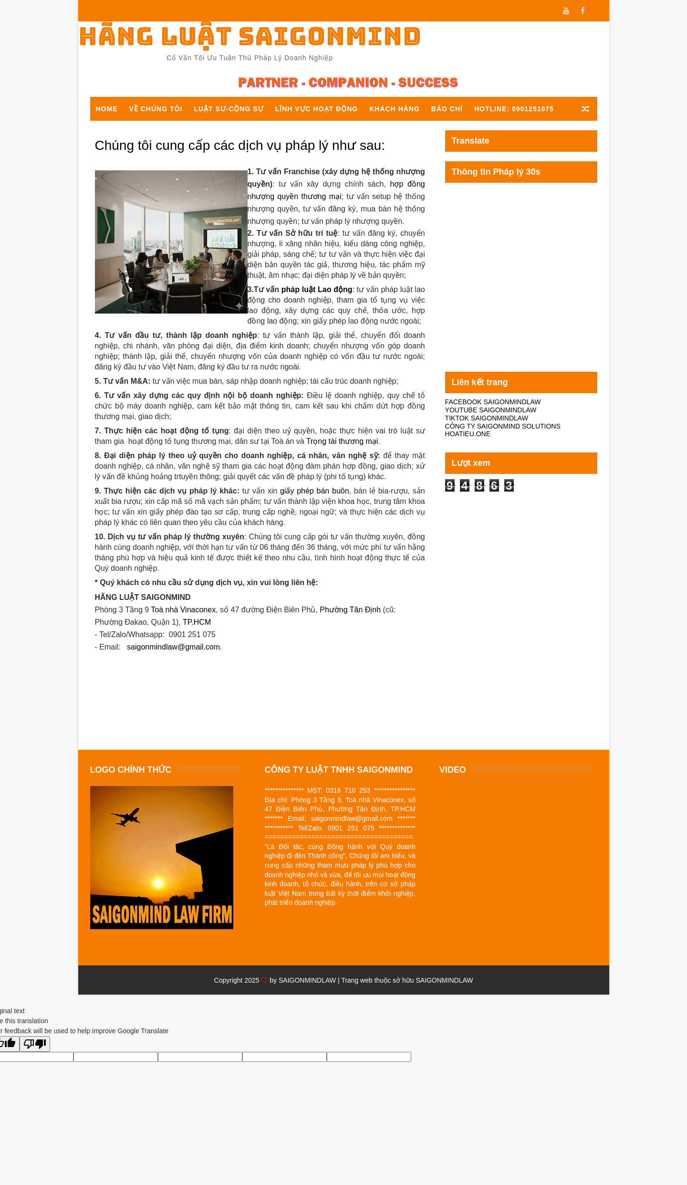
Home (107, 109)
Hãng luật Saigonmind (250, 36)
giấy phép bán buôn (314, 491)
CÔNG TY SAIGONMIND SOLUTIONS (503, 426)
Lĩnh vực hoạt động (316, 109)
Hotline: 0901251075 (514, 109)
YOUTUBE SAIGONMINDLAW (491, 410)
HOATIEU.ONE (467, 434)
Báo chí (447, 109)
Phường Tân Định (350, 610)
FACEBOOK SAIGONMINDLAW (493, 402)
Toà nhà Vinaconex (183, 610)
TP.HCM (197, 622)
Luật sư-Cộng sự (228, 109)
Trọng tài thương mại (342, 441)
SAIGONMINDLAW (307, 980)
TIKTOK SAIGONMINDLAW (486, 418)
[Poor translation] (35, 1044)
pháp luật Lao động (317, 289)
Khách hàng (394, 109)
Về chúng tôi (156, 109)
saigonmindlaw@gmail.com (173, 647)
